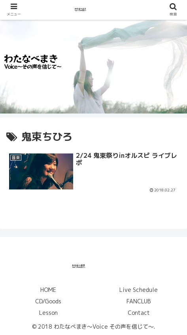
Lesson (48, 312)
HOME (48, 289)
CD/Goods (48, 301)
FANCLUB (139, 301)
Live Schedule (138, 289)
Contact (139, 312)
